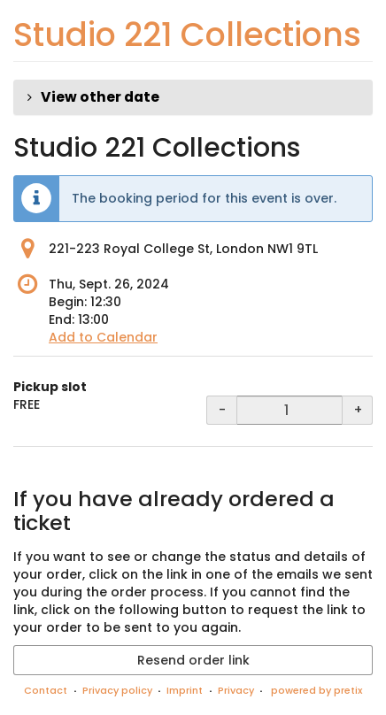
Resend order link (193, 660)
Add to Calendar (103, 337)
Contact (45, 690)
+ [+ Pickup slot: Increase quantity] (358, 410)
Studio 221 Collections (187, 35)
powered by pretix (316, 690)
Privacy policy (117, 690)
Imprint (184, 690)
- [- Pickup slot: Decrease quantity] (222, 410)
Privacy (236, 690)
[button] (193, 97)
